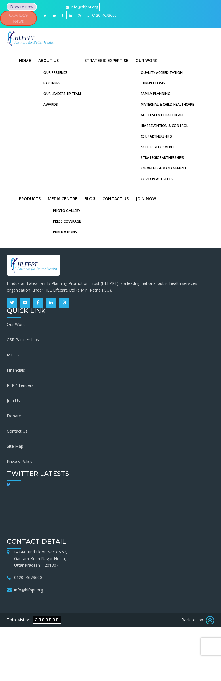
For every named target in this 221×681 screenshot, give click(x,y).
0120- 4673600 (28, 577)
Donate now (21, 6)
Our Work (146, 60)
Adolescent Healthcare (162, 115)
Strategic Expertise (106, 60)
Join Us (13, 400)
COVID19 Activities (157, 178)
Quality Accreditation (162, 72)
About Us (48, 60)
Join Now (146, 198)
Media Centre (62, 198)
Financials (16, 370)
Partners (51, 83)
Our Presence (55, 72)
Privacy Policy (19, 461)
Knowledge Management (163, 168)
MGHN (13, 355)
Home (25, 60)
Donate (14, 415)
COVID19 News (18, 18)
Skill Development (157, 146)
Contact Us (115, 198)
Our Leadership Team (62, 93)
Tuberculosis (153, 83)
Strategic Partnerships (162, 157)
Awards (50, 104)
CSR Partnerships (156, 136)
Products (30, 198)
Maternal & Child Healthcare (167, 104)
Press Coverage (67, 221)
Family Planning (155, 93)
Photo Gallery (66, 210)
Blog (90, 198)
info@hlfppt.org (82, 6)
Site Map (15, 446)
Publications (65, 231)
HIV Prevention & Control (164, 125)
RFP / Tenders (20, 385)
